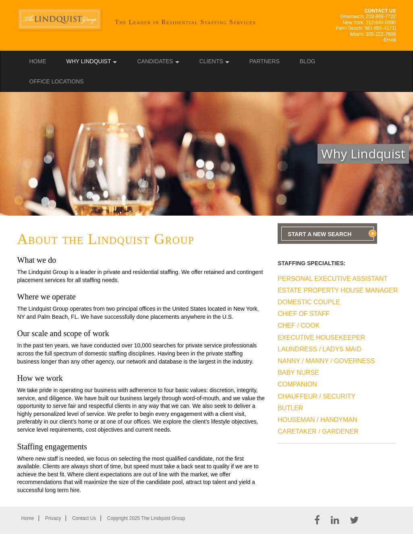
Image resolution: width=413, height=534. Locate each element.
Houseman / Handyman (317, 419)
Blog (307, 61)
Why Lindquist (88, 61)
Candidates (155, 61)
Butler (290, 408)
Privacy (53, 518)
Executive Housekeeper (321, 337)
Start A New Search (319, 234)
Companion (297, 384)
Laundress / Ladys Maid (319, 349)
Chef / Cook (299, 325)
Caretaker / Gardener (318, 431)
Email (390, 40)
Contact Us (84, 518)
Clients (211, 61)
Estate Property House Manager (333, 290)
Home (37, 61)
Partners (264, 61)
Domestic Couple (309, 302)
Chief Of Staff (304, 313)
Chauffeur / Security (316, 396)
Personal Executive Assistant (333, 278)
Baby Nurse (298, 372)
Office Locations (56, 81)
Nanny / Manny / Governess (326, 360)
